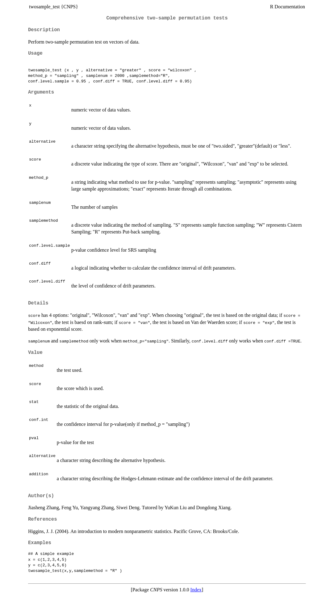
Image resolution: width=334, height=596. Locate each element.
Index (196, 589)
